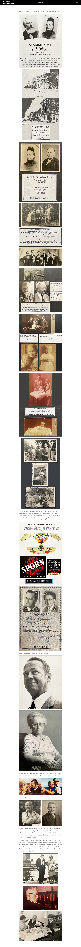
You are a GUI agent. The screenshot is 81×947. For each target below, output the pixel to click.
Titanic (31, 851)
